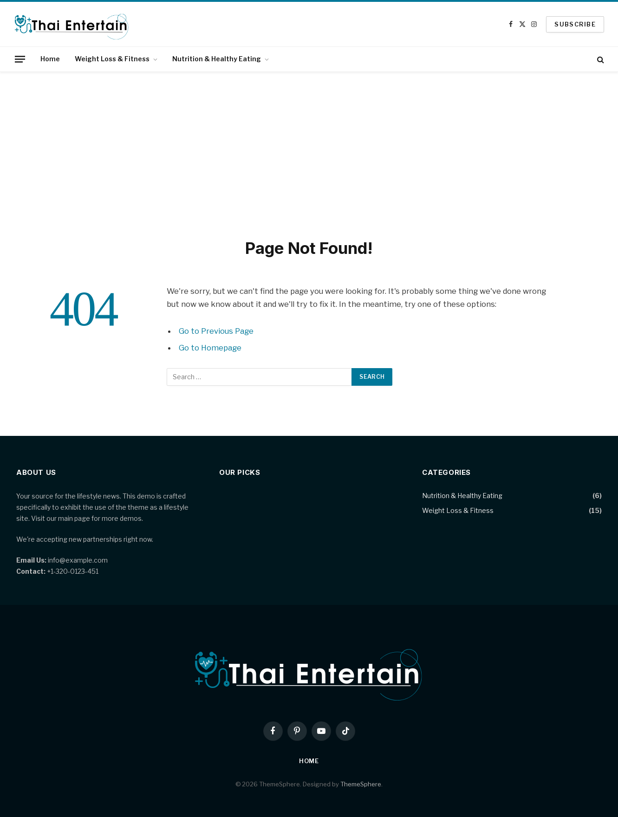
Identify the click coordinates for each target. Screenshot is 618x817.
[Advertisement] (309, 153)
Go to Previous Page (216, 331)
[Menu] (20, 59)
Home (50, 59)
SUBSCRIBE (575, 24)
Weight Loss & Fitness (112, 59)
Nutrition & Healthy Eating (216, 59)
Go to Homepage (210, 347)
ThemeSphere (360, 784)
